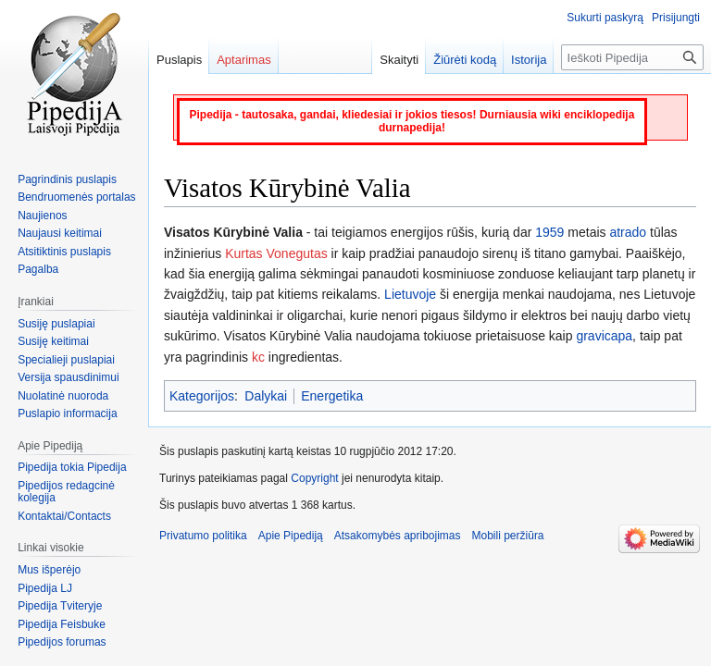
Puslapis (179, 60)
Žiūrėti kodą (464, 60)
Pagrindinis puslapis (67, 179)
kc (258, 357)
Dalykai (265, 395)
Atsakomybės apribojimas (397, 535)
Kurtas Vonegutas (276, 253)
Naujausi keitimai (60, 233)
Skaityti (399, 60)
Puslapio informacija (67, 413)
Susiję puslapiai (56, 323)
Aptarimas (244, 60)
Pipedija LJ (45, 588)
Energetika (332, 395)
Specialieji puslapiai (66, 359)
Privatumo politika (203, 535)
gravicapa (604, 335)
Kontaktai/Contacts (64, 516)
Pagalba (38, 269)
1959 (549, 232)
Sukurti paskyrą (605, 17)
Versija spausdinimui (68, 377)
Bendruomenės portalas (76, 197)
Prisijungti (676, 17)
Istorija (528, 60)
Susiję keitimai (53, 341)
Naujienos (42, 215)
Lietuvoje (410, 294)
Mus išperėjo (49, 569)
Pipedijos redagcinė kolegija (66, 492)
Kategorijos (201, 395)
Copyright (314, 478)
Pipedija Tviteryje (60, 605)
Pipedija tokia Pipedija (72, 467)
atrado (627, 232)
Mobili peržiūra (508, 535)
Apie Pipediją (290, 535)
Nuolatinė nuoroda (63, 395)
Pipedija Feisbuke (62, 624)
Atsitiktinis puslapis (64, 251)
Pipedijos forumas (62, 641)
